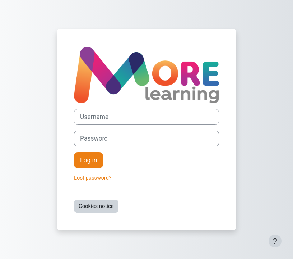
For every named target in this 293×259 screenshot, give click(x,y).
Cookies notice (96, 206)
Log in (88, 160)
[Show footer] (275, 241)
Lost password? (92, 177)
